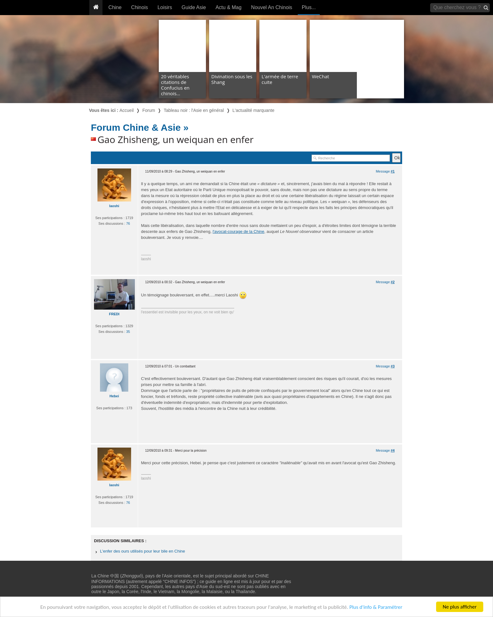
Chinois (139, 7)
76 (128, 223)
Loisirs (165, 7)
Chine (115, 7)
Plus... (309, 7)
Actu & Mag (228, 7)
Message (385, 171)
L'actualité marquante (253, 110)
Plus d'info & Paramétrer (375, 607)
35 (128, 331)
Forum (148, 110)
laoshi (114, 206)
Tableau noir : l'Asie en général (194, 110)
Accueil (126, 110)
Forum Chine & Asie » (140, 127)
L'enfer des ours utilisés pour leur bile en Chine (142, 551)
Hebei (114, 396)
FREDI (114, 314)
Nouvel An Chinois (271, 7)
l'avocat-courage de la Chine (238, 231)
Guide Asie (194, 7)
